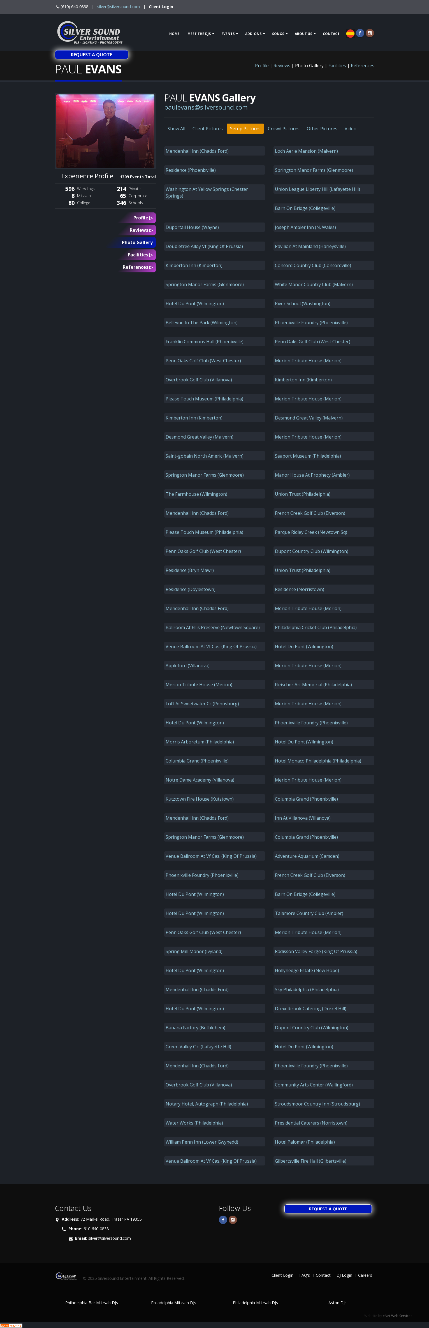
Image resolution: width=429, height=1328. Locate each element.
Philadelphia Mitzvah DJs (173, 1302)
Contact (331, 33)
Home (174, 33)
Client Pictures (208, 129)
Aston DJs (337, 1302)
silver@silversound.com (118, 6)
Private (135, 188)
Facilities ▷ (140, 255)
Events (228, 33)
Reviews (281, 65)
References (362, 65)
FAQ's (304, 1275)
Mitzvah (84, 195)
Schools (136, 202)
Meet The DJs (199, 33)
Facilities (337, 65)
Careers (365, 1275)
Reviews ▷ (141, 230)
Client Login (161, 6)
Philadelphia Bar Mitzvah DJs (91, 1302)
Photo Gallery (137, 242)
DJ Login (344, 1275)
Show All (176, 129)
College (83, 202)
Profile (262, 65)
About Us (303, 33)
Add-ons (253, 33)
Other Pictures (322, 129)
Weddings (86, 188)
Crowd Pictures (284, 129)
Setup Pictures (245, 129)
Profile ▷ (143, 218)
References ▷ (138, 267)
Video (350, 129)
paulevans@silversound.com (206, 107)
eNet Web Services (397, 1315)
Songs (278, 33)
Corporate (138, 195)
